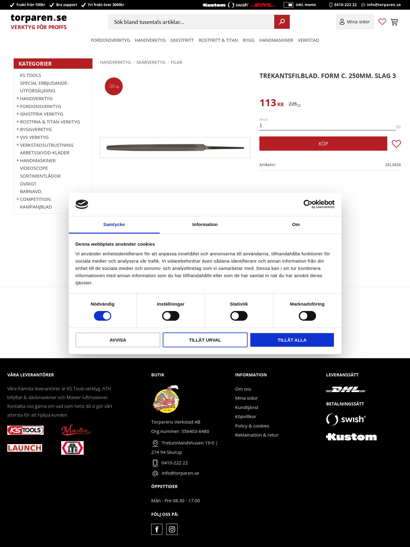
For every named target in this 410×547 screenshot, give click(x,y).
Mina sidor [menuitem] (358, 22)
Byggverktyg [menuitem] (36, 129)
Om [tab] (296, 224)
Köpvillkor (245, 416)
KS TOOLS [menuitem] (30, 75)
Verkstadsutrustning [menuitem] (47, 145)
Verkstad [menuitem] (308, 40)
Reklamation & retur (256, 435)
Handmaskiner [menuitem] (276, 40)
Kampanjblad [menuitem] (36, 207)
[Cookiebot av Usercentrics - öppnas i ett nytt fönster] (308, 204)
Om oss (243, 389)
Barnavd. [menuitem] (31, 191)
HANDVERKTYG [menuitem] (150, 40)
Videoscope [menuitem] (34, 168)
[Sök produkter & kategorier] (191, 22)
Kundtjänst (246, 407)
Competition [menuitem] (35, 199)
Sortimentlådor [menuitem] (40, 176)
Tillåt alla (292, 339)
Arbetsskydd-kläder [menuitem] (44, 152)
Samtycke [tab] (114, 224)
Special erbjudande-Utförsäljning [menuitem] (44, 87)
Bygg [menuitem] (249, 40)
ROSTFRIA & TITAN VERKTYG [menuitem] (50, 122)
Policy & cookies (252, 426)
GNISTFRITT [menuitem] (182, 40)
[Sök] (282, 22)
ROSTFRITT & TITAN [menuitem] (218, 40)
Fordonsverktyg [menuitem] (110, 40)
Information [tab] (205, 224)
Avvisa (118, 339)
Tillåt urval (205, 339)
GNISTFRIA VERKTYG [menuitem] (41, 114)
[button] (382, 22)
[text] (271, 104)
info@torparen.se (384, 4)
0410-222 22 (345, 4)
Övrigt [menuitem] (28, 184)
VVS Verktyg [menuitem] (34, 137)
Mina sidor (246, 398)
